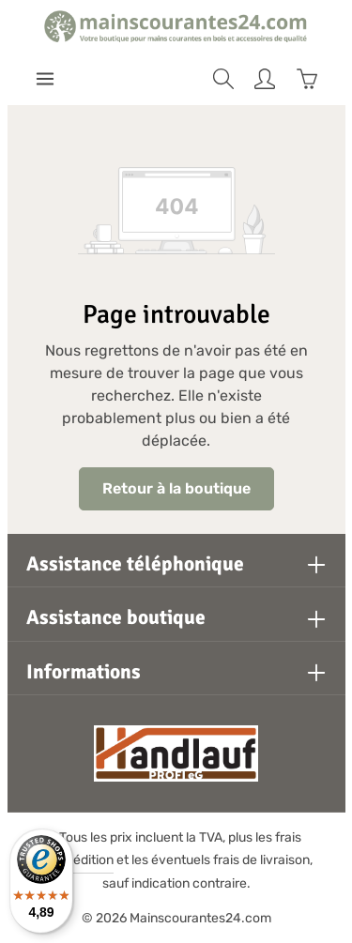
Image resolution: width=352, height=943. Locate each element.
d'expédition (77, 860)
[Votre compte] (264, 79)
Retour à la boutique (176, 488)
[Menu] (45, 79)
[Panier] (307, 79)
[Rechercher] (223, 79)
